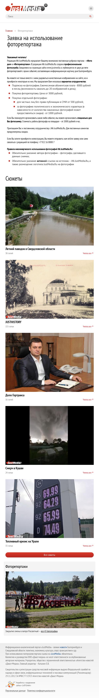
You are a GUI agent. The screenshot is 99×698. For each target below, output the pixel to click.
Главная (9, 30)
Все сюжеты (49, 554)
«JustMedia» (56, 653)
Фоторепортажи (16, 566)
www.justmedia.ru (54, 67)
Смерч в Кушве (14, 468)
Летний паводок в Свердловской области (30, 248)
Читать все (87, 253)
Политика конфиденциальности (41, 690)
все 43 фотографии (49, 631)
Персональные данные (15, 690)
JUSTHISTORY (13, 322)
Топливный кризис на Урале (22, 541)
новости (63, 647)
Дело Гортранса (14, 395)
